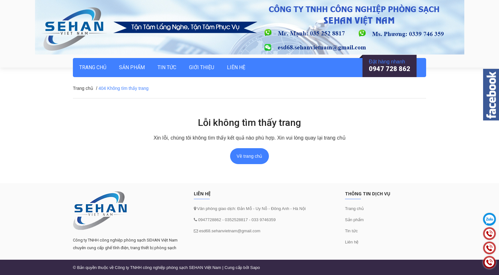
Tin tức (351, 230)
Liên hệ (236, 67)
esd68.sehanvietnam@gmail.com (229, 230)
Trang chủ (92, 67)
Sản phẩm (132, 67)
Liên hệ (351, 242)
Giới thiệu (201, 67)
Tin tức (167, 67)
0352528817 (236, 219)
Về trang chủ (250, 156)
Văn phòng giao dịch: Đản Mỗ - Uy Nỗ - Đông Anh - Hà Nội (251, 208)
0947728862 (209, 219)
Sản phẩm (354, 219)
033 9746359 (263, 219)
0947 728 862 (389, 69)
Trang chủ (354, 208)
